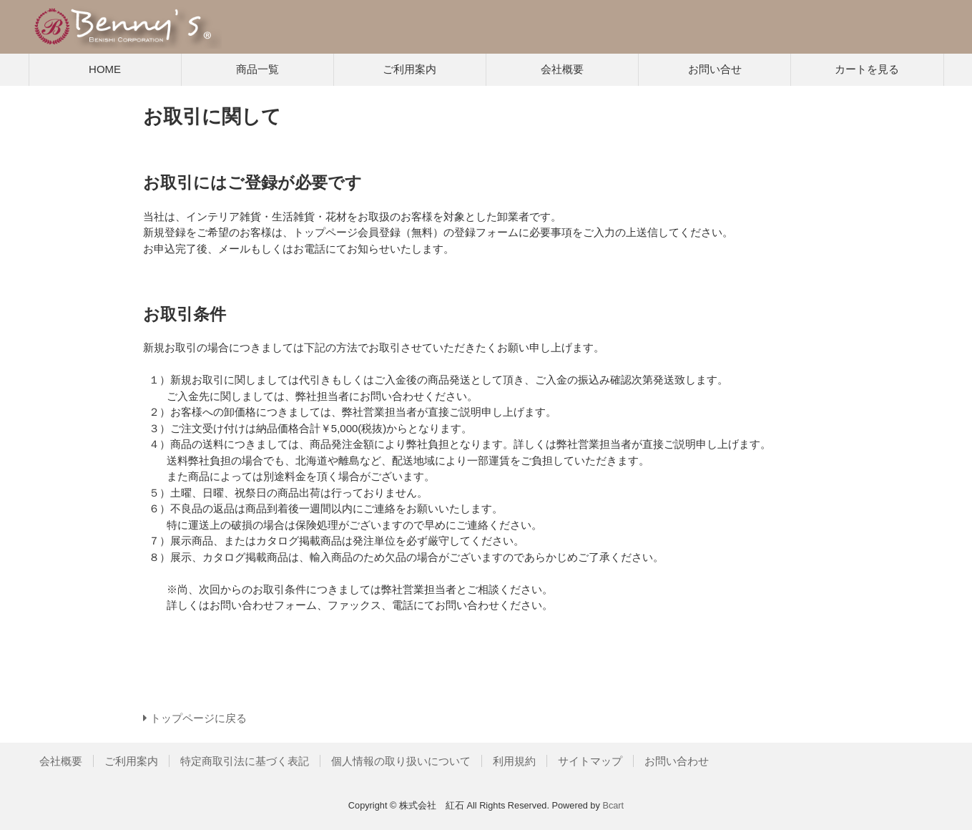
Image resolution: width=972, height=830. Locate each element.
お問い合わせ (676, 761)
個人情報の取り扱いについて (401, 761)
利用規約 (514, 761)
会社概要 (562, 69)
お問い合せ (715, 69)
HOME (105, 69)
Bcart (613, 805)
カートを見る (867, 69)
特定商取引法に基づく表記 (244, 761)
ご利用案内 (409, 69)
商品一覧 (257, 69)
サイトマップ (590, 761)
